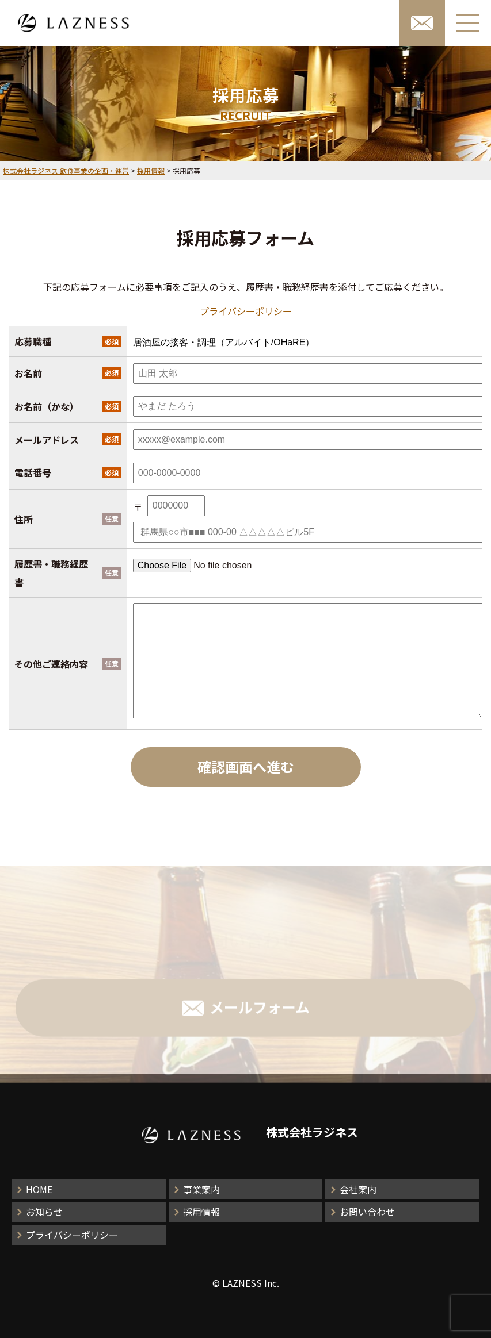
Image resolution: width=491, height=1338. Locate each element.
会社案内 (358, 1189)
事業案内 (201, 1189)
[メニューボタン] (468, 23)
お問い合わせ (367, 1211)
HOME (39, 1189)
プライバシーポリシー (246, 311)
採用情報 (201, 1211)
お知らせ (44, 1211)
